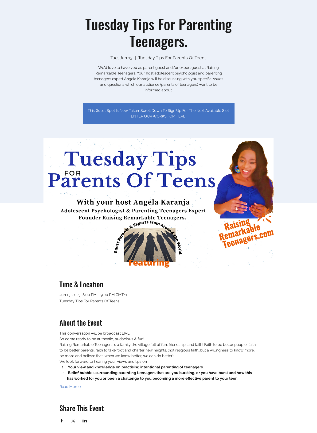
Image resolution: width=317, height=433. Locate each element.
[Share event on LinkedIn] (84, 420)
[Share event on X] (73, 420)
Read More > (70, 386)
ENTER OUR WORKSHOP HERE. (158, 116)
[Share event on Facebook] (61, 420)
